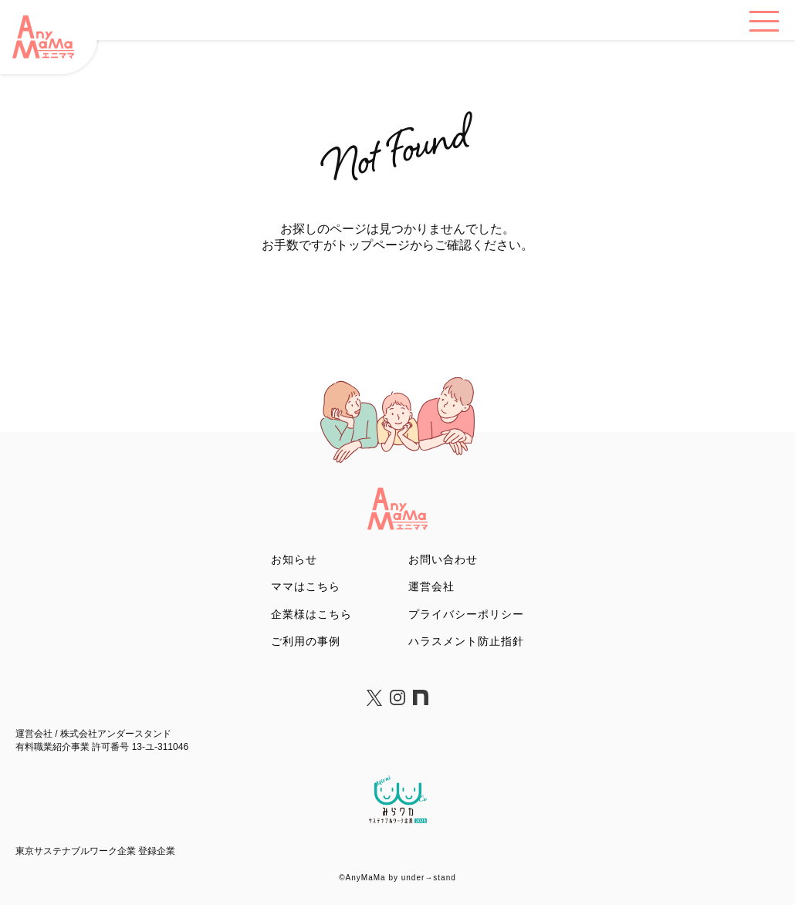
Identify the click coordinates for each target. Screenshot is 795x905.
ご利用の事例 (305, 641)
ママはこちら (305, 586)
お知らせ (294, 559)
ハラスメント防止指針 (466, 641)
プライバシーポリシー (466, 614)
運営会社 (431, 586)
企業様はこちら (311, 614)
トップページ (373, 245)
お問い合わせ (443, 559)
